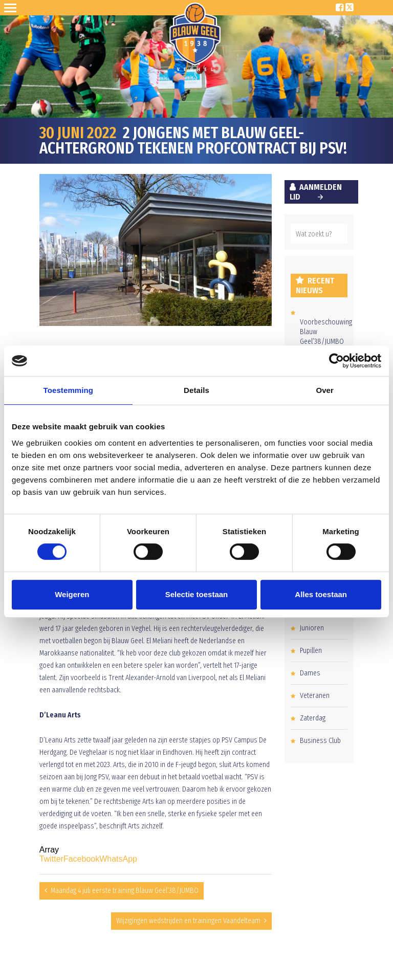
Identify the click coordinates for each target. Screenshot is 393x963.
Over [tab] (325, 390)
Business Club (320, 740)
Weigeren (72, 594)
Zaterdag (312, 718)
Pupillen (311, 650)
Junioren (312, 628)
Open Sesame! (12, 7)
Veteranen (315, 695)
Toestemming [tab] (68, 390)
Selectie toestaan (196, 594)
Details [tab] (196, 390)
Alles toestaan (321, 594)
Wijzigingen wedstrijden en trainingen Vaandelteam (188, 920)
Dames (310, 673)
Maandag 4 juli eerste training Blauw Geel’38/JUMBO (125, 890)
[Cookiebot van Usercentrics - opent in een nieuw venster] (336, 360)
